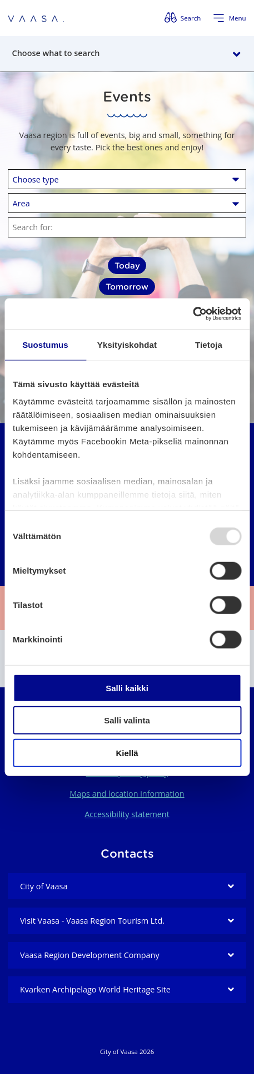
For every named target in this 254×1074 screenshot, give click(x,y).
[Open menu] (229, 18)
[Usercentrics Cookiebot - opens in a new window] (192, 314)
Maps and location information (126, 793)
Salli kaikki (127, 687)
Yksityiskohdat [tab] (127, 344)
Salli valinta (127, 720)
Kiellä (127, 752)
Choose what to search (56, 53)
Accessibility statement (127, 814)
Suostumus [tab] (45, 344)
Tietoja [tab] (208, 344)
